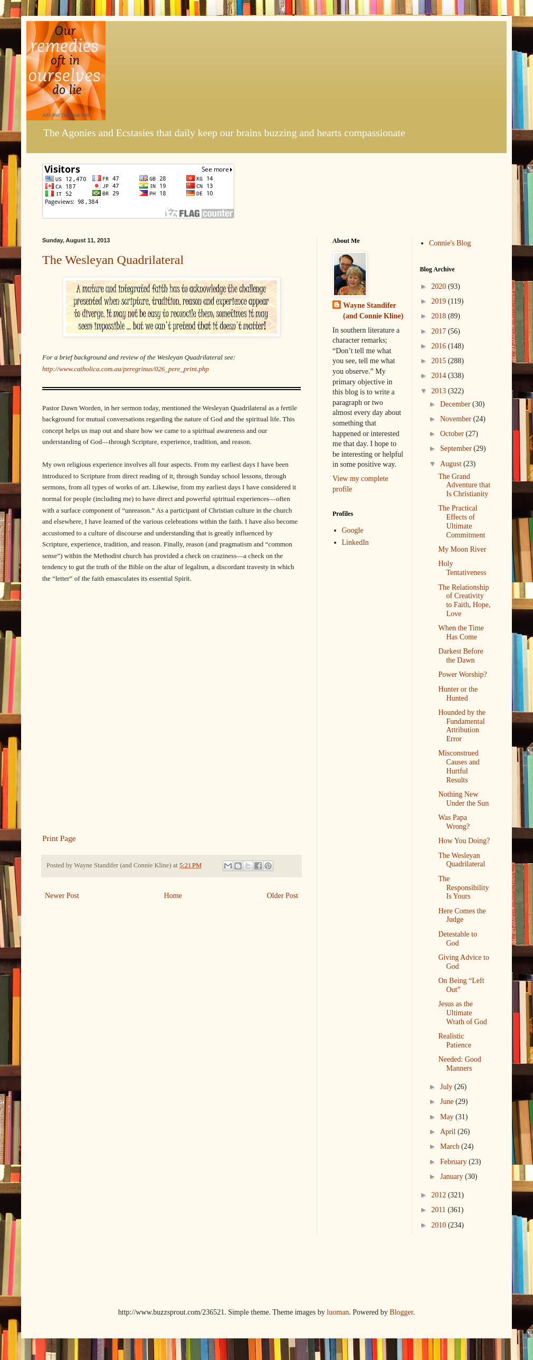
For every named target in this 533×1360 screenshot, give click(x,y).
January (452, 1176)
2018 (439, 316)
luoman (338, 1312)
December (456, 404)
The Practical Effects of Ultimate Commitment (461, 521)
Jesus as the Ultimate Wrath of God (462, 1013)
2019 (439, 301)
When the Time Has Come (460, 632)
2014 (439, 376)
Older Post (283, 896)
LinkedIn (355, 542)
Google (353, 530)
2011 (439, 1210)
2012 (439, 1195)
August (451, 464)
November (456, 419)
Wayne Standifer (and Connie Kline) (373, 310)
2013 (439, 391)
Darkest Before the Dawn (460, 655)
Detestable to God (457, 938)
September (456, 448)
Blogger (401, 1312)
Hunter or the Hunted (458, 693)
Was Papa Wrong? (454, 822)
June (447, 1102)
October (453, 434)
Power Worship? (462, 674)
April (449, 1132)
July (447, 1087)
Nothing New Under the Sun (463, 798)
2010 (439, 1225)
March (450, 1146)
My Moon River (462, 549)
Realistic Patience (454, 1040)
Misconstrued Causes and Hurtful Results (458, 766)
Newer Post (62, 896)
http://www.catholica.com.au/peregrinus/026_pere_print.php (125, 369)
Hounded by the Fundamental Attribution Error (461, 726)
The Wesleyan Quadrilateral (113, 260)
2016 (439, 346)
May (447, 1117)
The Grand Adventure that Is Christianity (464, 485)
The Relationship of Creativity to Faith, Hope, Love (464, 600)
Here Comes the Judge (462, 915)
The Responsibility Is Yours (463, 888)
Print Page (59, 838)
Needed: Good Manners (459, 1063)
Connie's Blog (450, 243)
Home (173, 896)
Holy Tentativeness (462, 568)
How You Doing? (464, 841)
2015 (439, 361)
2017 (439, 331)
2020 (439, 286)
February (454, 1162)
